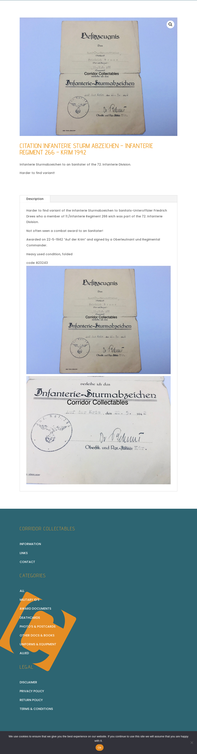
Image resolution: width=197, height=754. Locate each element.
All (22, 591)
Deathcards (30, 617)
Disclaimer (28, 682)
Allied (24, 653)
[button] (170, 24)
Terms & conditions (36, 709)
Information (30, 544)
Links (24, 553)
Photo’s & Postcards (37, 626)
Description (35, 199)
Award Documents (35, 608)
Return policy (31, 700)
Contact (27, 562)
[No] (191, 742)
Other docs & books (37, 635)
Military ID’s (29, 600)
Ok (99, 747)
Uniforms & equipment (38, 644)
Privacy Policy (32, 691)
